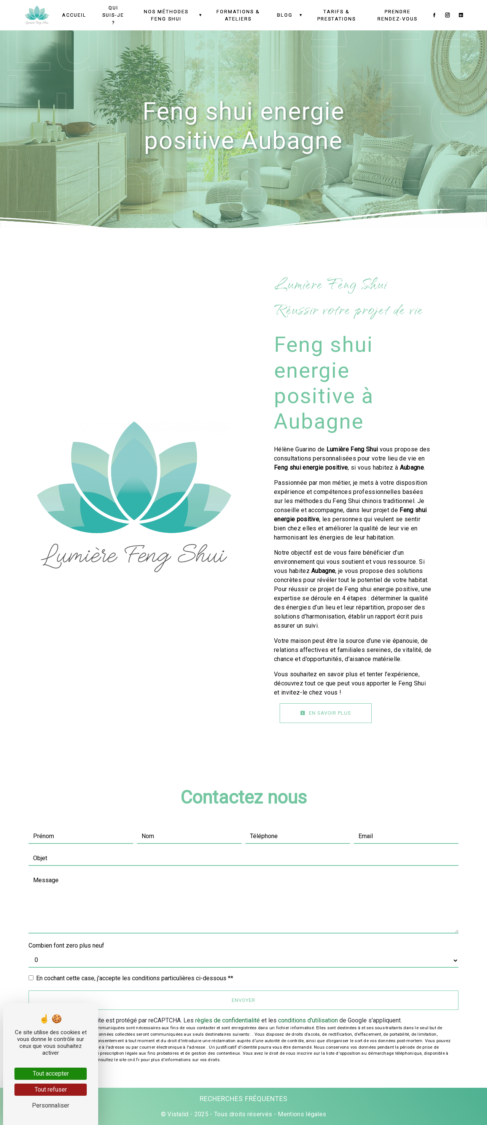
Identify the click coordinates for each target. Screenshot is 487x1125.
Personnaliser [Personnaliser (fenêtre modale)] (50, 1105)
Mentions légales (301, 1114)
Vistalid (178, 1114)
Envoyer (243, 1000)
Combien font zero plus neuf (66, 945)
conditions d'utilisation (308, 1020)
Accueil (74, 15)
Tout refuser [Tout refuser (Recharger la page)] (51, 1089)
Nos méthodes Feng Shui (166, 15)
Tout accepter (51, 1073)
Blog (285, 15)
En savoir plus (325, 713)
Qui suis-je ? (113, 15)
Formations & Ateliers (238, 15)
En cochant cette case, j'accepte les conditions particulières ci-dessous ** (134, 978)
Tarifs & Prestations (336, 15)
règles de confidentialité (227, 1020)
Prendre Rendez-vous (397, 15)
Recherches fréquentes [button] (244, 1099)
